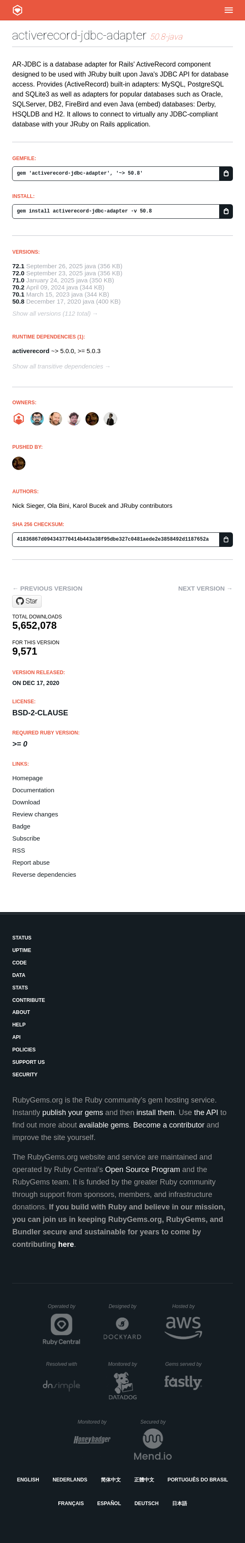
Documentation (33, 790)
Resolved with (63, 1364)
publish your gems (72, 1112)
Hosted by (187, 1306)
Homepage (27, 777)
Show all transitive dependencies (57, 366)
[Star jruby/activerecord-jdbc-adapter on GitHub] (27, 601)
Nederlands (69, 1480)
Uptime (21, 950)
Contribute (28, 1000)
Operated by (64, 1309)
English (28, 1480)
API (16, 1037)
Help (18, 1025)
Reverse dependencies (44, 874)
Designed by (125, 1306)
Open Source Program (142, 1169)
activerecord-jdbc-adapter (79, 35)
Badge (21, 826)
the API (206, 1112)
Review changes (35, 814)
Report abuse (31, 862)
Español (109, 1503)
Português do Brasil (198, 1480)
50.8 (18, 301)
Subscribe (26, 838)
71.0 (18, 280)
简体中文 (111, 1480)
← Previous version (47, 588)
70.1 (18, 294)
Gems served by (183, 1364)
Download (26, 802)
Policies (23, 1050)
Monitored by (124, 1364)
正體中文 (144, 1480)
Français (71, 1503)
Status (21, 938)
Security (25, 1075)
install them (156, 1112)
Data (18, 975)
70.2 (18, 287)
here (66, 1244)
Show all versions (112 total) (51, 313)
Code (19, 963)
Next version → (205, 588)
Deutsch (147, 1503)
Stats (20, 988)
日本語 (179, 1503)
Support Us (28, 1062)
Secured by (156, 1422)
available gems (104, 1125)
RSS (18, 850)
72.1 (18, 266)
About (21, 1012)
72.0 (18, 273)
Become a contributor (169, 1125)
